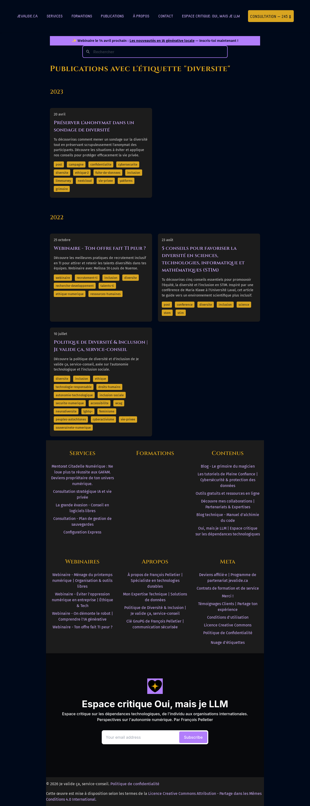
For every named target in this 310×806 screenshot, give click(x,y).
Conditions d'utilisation (227, 617)
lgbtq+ (88, 411)
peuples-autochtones (71, 419)
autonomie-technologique (74, 395)
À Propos (141, 15)
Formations (82, 15)
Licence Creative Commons (227, 625)
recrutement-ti (87, 278)
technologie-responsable (74, 387)
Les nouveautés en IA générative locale (162, 40)
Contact (165, 15)
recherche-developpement (75, 286)
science (244, 304)
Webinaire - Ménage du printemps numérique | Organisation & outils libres (82, 580)
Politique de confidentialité (134, 784)
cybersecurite (127, 164)
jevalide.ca (27, 15)
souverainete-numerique (73, 427)
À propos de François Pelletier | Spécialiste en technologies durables (155, 580)
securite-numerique (70, 403)
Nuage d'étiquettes (228, 642)
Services (55, 15)
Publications (112, 15)
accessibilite (99, 403)
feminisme (106, 411)
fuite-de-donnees (107, 173)
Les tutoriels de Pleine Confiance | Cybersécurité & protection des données (228, 480)
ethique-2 (82, 173)
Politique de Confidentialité (227, 633)
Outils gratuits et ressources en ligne (228, 493)
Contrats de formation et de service (228, 588)
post (59, 164)
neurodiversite (66, 411)
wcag (118, 403)
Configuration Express (82, 532)
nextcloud (85, 180)
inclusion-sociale (112, 395)
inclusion (133, 173)
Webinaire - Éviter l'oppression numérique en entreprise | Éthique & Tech (82, 600)
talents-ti (107, 286)
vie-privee (106, 180)
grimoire (62, 189)
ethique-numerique (70, 294)
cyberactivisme (103, 419)
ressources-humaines (105, 294)
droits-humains (109, 387)
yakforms (126, 180)
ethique (100, 378)
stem (167, 313)
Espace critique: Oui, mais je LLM (211, 15)
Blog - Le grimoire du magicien (228, 466)
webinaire (63, 278)
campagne (76, 164)
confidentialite (100, 164)
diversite (62, 173)
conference (185, 304)
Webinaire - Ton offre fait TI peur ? (100, 248)
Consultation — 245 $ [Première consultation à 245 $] (270, 16)
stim (181, 313)
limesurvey (63, 180)
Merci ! (227, 596)
